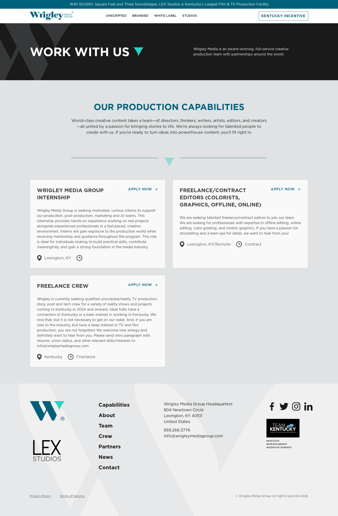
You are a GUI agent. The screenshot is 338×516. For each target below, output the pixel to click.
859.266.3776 (177, 430)
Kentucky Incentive (283, 16)
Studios (189, 15)
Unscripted (116, 15)
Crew (105, 436)
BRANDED (140, 15)
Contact (109, 467)
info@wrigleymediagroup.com (193, 436)
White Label (165, 15)
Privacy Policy (40, 496)
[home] (51, 16)
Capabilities (114, 405)
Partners (110, 446)
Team (106, 426)
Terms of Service (72, 496)
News (106, 457)
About (107, 415)
